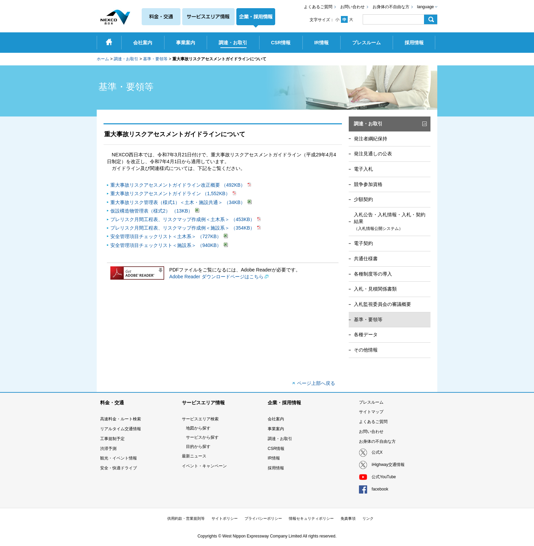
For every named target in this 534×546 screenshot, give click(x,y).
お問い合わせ (352, 6)
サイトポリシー (224, 518)
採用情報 (276, 468)
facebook (380, 489)
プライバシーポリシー (263, 518)
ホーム (103, 59)
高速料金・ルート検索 (120, 419)
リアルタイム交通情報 (120, 428)
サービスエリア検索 (200, 419)
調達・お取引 (126, 59)
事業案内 (276, 428)
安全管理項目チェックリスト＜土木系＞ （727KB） (166, 236)
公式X (377, 452)
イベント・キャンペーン (204, 466)
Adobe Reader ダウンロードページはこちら (216, 276)
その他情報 (366, 350)
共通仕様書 (366, 258)
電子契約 (363, 243)
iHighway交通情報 (388, 464)
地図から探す (198, 428)
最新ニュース (194, 456)
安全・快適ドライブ (118, 468)
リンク (368, 518)
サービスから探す (202, 437)
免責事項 (348, 518)
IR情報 (274, 458)
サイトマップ (371, 411)
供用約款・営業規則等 (186, 518)
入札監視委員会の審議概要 (382, 304)
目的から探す (198, 446)
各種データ (366, 334)
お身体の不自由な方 (391, 6)
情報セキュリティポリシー (311, 518)
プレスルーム (371, 402)
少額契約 (363, 199)
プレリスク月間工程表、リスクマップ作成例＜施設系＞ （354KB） (183, 228)
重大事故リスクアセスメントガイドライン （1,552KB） (171, 193)
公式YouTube (384, 476)
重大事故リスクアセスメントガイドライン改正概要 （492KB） (178, 185)
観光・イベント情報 (118, 458)
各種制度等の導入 (373, 274)
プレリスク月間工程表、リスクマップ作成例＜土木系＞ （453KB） (183, 219)
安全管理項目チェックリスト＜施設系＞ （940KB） (166, 245)
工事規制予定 (112, 438)
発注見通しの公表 (373, 153)
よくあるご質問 (318, 6)
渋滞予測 (108, 448)
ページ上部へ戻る (316, 383)
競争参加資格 (368, 184)
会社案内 (276, 419)
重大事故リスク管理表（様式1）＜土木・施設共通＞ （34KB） (178, 202)
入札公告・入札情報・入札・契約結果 (389, 221)
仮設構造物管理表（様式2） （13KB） (152, 211)
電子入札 (363, 169)
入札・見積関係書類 (375, 289)
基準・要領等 (155, 59)
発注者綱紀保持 (370, 138)
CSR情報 (276, 448)
